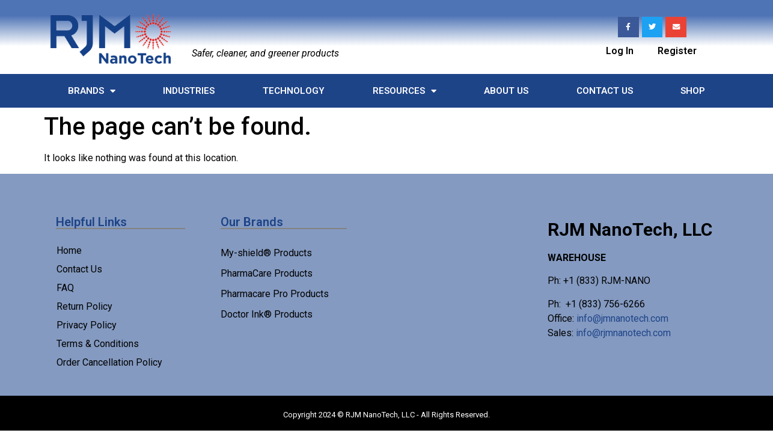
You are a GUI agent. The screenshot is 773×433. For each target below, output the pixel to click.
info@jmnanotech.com (622, 318)
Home (69, 250)
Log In (620, 51)
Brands (91, 91)
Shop (692, 90)
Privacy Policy (87, 325)
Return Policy (84, 306)
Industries (189, 90)
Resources (404, 91)
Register (677, 51)
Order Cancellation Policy (109, 362)
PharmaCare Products (267, 273)
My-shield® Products (266, 253)
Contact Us (604, 90)
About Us (506, 90)
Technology (294, 90)
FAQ (65, 287)
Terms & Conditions (98, 343)
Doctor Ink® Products (267, 314)
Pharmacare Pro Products (275, 293)
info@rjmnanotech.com (623, 333)
